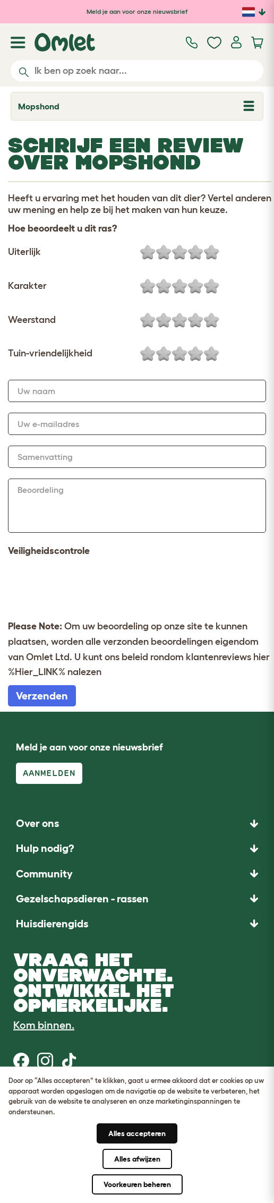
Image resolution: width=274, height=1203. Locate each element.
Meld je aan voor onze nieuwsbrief (137, 11)
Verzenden (42, 696)
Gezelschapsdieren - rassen (82, 899)
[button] (137, 923)
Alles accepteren (137, 1133)
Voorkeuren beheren (137, 1184)
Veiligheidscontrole (49, 550)
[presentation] (88, 587)
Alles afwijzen (137, 1159)
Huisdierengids (52, 923)
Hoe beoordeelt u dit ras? (62, 228)
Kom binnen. (43, 1025)
